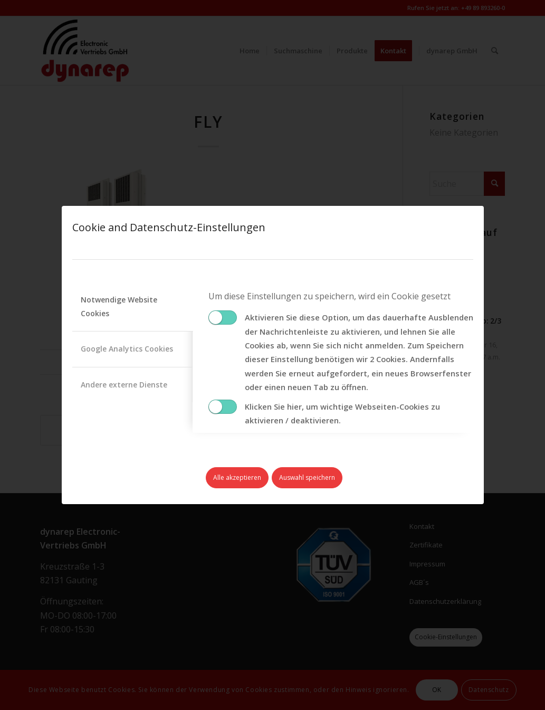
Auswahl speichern (307, 477)
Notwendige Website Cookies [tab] (119, 306)
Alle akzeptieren (237, 477)
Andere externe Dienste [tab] (124, 385)
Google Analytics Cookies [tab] (127, 349)
